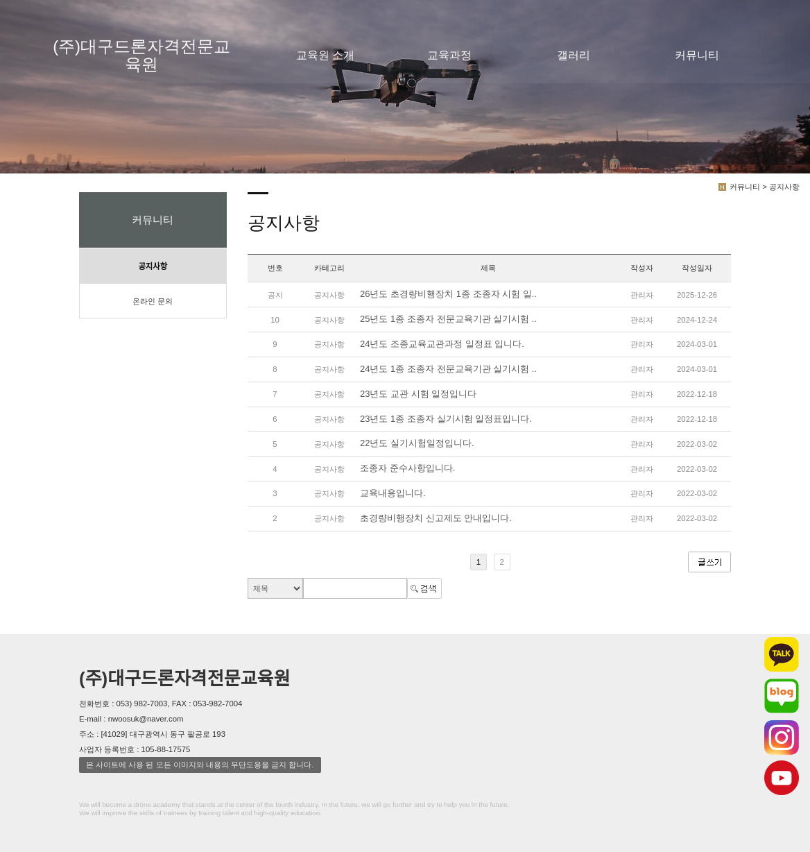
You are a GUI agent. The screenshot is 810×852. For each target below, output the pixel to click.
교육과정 (449, 55)
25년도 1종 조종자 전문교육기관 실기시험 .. (448, 319)
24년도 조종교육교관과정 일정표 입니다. (442, 344)
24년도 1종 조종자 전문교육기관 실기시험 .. (448, 369)
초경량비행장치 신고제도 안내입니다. (436, 518)
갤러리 (573, 55)
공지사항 (152, 266)
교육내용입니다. (393, 493)
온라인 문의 (152, 301)
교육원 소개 (325, 55)
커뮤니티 (697, 55)
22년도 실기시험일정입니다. (417, 443)
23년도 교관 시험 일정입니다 (418, 394)
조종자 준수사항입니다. (407, 468)
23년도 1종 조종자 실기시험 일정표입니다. (446, 419)
